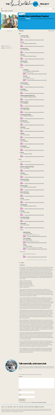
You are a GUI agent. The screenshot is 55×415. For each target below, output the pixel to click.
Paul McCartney (22, 18)
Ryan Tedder (30, 153)
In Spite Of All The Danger (25, 114)
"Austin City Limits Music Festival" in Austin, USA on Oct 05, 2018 (34, 46)
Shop (6, 406)
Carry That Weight (27, 238)
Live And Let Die (23, 204)
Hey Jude (22, 210)
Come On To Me (23, 61)
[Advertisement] (9, 37)
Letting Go (22, 54)
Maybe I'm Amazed (24, 101)
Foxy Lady (25, 76)
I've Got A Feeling (24, 82)
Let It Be (22, 198)
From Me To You (23, 120)
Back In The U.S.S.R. (24, 191)
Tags (17, 406)
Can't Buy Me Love (24, 48)
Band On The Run (24, 185)
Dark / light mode (31, 406)
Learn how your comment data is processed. (39, 402)
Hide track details (51, 30)
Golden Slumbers (26, 232)
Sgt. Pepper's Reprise (24, 217)
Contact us (26, 406)
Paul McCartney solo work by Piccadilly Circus (46, 18)
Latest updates (9, 406)
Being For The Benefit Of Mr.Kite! (27, 166)
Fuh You (22, 152)
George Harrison (30, 115)
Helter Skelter (23, 223)
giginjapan (22, 262)
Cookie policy (21, 406)
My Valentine (23, 89)
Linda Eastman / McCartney (32, 43)
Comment (21, 376)
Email (20, 394)
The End (25, 244)
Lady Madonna (23, 146)
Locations (14, 406)
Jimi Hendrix (28, 77)
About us (2, 406)
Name (20, 390)
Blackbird (22, 133)
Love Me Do (22, 127)
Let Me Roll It (25, 69)
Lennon (25, 37)
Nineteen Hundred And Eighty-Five (27, 95)
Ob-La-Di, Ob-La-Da (24, 179)
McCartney (27, 37)
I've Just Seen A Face (24, 108)
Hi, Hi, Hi (22, 42)
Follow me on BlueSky (40, 406)
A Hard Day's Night (24, 35)
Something (22, 172)
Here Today (22, 139)
